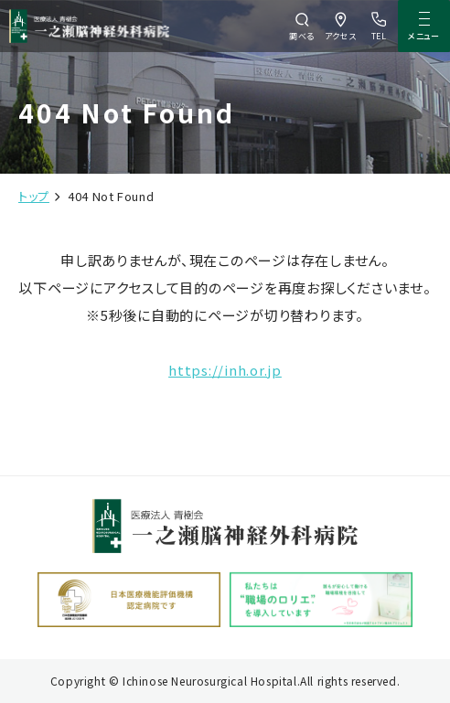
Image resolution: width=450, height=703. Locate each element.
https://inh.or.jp (225, 369)
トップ (33, 196)
